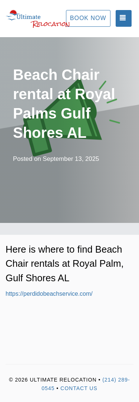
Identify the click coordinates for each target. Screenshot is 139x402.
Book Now (88, 18)
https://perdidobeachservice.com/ (49, 294)
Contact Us (78, 388)
